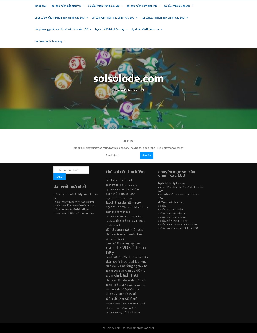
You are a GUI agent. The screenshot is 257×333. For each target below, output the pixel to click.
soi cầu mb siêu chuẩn (177, 5)
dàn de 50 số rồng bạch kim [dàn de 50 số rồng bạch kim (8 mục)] (126, 266)
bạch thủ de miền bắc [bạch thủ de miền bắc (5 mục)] (115, 189)
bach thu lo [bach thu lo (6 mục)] (127, 179)
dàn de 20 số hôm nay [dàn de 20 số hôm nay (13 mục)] (126, 249)
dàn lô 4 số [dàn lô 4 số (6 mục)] (112, 284)
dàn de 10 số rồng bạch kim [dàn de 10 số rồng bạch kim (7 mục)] (124, 243)
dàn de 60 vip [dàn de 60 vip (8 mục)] (135, 270)
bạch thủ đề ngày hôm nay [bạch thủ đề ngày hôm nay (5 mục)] (117, 216)
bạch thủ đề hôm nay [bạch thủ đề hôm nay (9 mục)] (123, 202)
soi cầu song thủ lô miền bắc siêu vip (73, 212)
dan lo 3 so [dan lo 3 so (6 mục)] (136, 216)
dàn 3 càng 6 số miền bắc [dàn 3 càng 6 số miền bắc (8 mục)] (124, 229)
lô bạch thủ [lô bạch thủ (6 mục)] (112, 307)
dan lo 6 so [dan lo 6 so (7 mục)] (123, 220)
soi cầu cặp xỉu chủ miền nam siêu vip (74, 201)
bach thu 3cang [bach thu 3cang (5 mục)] (112, 180)
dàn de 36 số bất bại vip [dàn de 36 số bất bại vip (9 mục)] (126, 261)
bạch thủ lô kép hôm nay (109, 29)
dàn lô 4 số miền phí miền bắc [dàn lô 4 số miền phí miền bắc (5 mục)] (132, 285)
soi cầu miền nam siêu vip (142, 5)
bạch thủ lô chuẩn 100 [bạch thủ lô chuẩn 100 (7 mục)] (120, 194)
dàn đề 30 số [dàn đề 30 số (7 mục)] (127, 294)
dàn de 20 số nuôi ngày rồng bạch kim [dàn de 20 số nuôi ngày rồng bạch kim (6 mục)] (127, 256)
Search (60, 176)
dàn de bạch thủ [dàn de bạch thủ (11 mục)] (122, 275)
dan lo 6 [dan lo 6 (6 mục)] (110, 220)
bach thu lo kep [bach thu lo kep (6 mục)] (114, 184)
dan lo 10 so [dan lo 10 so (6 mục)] (138, 220)
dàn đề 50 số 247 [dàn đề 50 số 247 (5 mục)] (129, 303)
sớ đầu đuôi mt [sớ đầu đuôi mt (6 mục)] (131, 312)
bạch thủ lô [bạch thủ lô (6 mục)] (132, 189)
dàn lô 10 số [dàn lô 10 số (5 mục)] (111, 289)
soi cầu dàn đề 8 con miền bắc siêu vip (74, 205)
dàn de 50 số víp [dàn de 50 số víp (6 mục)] (115, 270)
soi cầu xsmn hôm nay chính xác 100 (163, 17)
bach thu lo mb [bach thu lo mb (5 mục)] (130, 185)
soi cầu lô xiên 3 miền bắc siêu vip (71, 209)
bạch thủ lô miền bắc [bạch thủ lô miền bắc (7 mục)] (119, 198)
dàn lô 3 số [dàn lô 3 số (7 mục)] (138, 280)
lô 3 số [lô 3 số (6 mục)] (141, 303)
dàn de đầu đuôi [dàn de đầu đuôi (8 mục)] (118, 280)
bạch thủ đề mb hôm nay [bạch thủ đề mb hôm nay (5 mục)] (137, 207)
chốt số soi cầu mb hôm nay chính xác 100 (59, 17)
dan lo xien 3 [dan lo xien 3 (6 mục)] (113, 225)
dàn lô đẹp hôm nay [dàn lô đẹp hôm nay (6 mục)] (128, 289)
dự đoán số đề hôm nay (145, 29)
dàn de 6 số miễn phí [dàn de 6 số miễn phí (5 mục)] (115, 239)
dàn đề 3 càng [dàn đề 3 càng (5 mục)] (112, 294)
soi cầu (162, 205)
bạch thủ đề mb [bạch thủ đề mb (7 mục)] (116, 207)
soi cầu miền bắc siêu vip (66, 5)
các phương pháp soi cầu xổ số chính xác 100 (61, 29)
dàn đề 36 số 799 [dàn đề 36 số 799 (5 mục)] (113, 303)
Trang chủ (40, 5)
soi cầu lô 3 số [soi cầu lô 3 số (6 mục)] (128, 307)
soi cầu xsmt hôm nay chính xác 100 (113, 17)
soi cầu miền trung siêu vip (103, 5)
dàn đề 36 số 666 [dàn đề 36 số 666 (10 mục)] (122, 298)
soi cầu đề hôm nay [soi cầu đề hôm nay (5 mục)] (114, 312)
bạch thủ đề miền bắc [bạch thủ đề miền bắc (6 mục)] (118, 211)
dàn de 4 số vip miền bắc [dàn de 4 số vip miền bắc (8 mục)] (124, 234)
